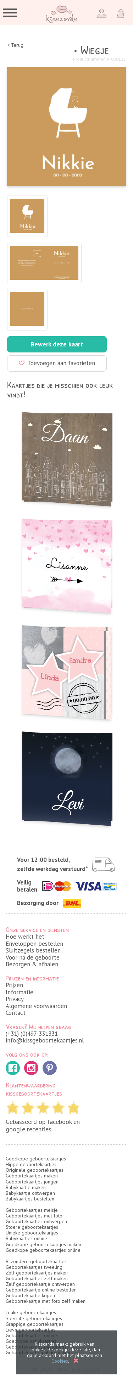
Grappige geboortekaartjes (34, 1324)
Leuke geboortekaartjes (31, 1312)
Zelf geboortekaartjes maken (37, 1273)
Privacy (15, 999)
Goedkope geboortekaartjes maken (43, 1244)
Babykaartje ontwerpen (30, 1193)
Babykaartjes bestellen (30, 1198)
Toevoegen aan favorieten (57, 363)
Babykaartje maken (26, 1187)
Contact (16, 1013)
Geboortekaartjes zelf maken (37, 1278)
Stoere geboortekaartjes (32, 1227)
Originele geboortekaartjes (34, 1170)
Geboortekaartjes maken (32, 1175)
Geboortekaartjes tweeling (34, 1267)
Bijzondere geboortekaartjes (36, 1261)
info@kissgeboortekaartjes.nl (45, 1040)
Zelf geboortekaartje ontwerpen (40, 1284)
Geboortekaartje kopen (30, 1295)
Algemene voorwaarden (36, 1006)
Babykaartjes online (26, 1238)
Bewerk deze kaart (57, 344)
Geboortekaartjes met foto (34, 1215)
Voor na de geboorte (33, 957)
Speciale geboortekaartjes (34, 1318)
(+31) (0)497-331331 (32, 1034)
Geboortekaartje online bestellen (41, 1290)
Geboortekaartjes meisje (32, 1210)
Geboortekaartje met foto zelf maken (45, 1301)
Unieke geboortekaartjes (32, 1232)
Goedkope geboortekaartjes (36, 1158)
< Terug (15, 45)
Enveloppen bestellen (34, 944)
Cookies (59, 1361)
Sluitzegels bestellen (33, 950)
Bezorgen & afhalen (32, 964)
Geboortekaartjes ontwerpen (36, 1221)
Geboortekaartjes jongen (32, 1181)
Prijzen (14, 985)
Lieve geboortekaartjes (30, 1330)
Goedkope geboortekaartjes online (43, 1250)
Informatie (19, 992)
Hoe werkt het (25, 936)
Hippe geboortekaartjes (31, 1164)
